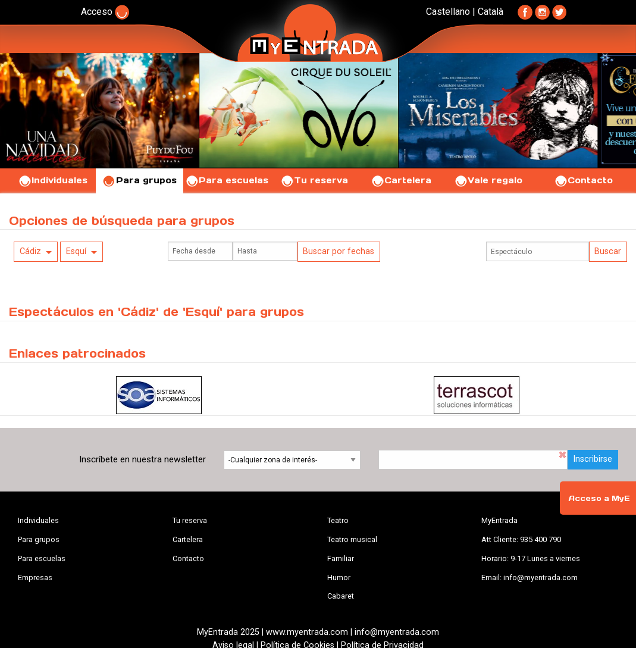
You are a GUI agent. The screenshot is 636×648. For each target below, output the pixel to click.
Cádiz (30, 251)
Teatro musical (352, 539)
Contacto (583, 180)
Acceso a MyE (599, 498)
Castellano (448, 11)
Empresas (35, 577)
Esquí (76, 251)
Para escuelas (226, 180)
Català (490, 11)
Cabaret (340, 595)
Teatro (338, 520)
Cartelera (401, 180)
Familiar (340, 558)
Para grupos (139, 180)
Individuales (52, 180)
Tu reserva (314, 180)
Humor (338, 577)
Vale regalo (488, 180)
